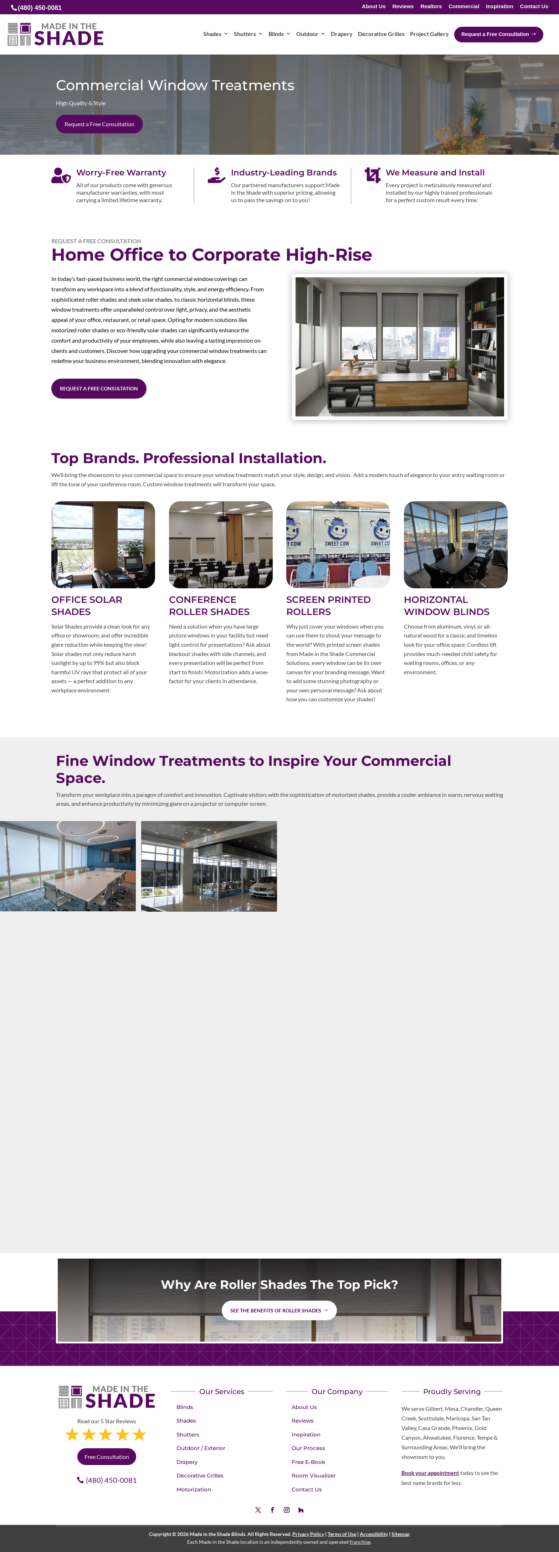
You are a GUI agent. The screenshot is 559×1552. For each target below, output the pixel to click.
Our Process (308, 1448)
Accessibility (374, 1534)
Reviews (403, 6)
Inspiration (499, 6)
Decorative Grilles (200, 1475)
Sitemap (400, 1534)
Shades (186, 1420)
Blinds (184, 1407)
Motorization (193, 1489)
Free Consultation (106, 1456)
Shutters (187, 1434)
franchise (360, 1542)
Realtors (431, 6)
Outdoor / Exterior (200, 1448)
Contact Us (534, 6)
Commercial (463, 6)
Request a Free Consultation (99, 124)
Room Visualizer (314, 1475)
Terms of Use (342, 1534)
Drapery (187, 1462)
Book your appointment (430, 1473)
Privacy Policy (308, 1534)
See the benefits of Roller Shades (275, 1310)
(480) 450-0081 (111, 1480)
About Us (374, 6)
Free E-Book (308, 1462)
